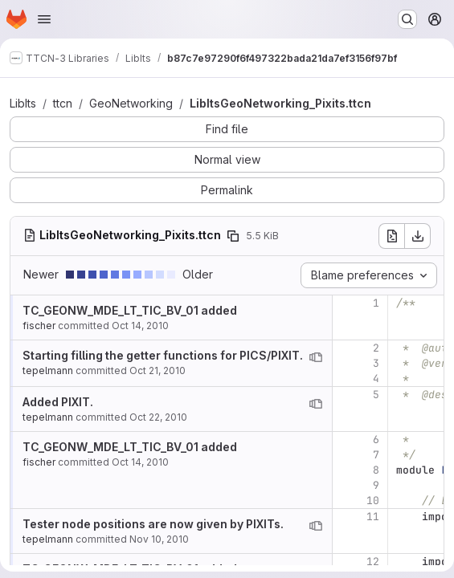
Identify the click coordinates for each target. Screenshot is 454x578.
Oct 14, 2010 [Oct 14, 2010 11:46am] (140, 326)
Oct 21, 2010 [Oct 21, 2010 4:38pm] (157, 370)
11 (372, 516)
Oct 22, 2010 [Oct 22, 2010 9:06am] (158, 417)
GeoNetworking (131, 103)
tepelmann (47, 370)
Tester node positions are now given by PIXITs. (153, 524)
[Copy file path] (233, 236)
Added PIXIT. (57, 402)
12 (372, 561)
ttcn (62, 103)
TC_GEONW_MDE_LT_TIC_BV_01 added (129, 310)
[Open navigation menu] (44, 19)
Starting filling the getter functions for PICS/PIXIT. (162, 355)
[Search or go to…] (407, 19)
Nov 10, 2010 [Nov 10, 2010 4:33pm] (159, 539)
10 (372, 500)
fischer (38, 326)
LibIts (23, 103)
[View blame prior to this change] (315, 357)
